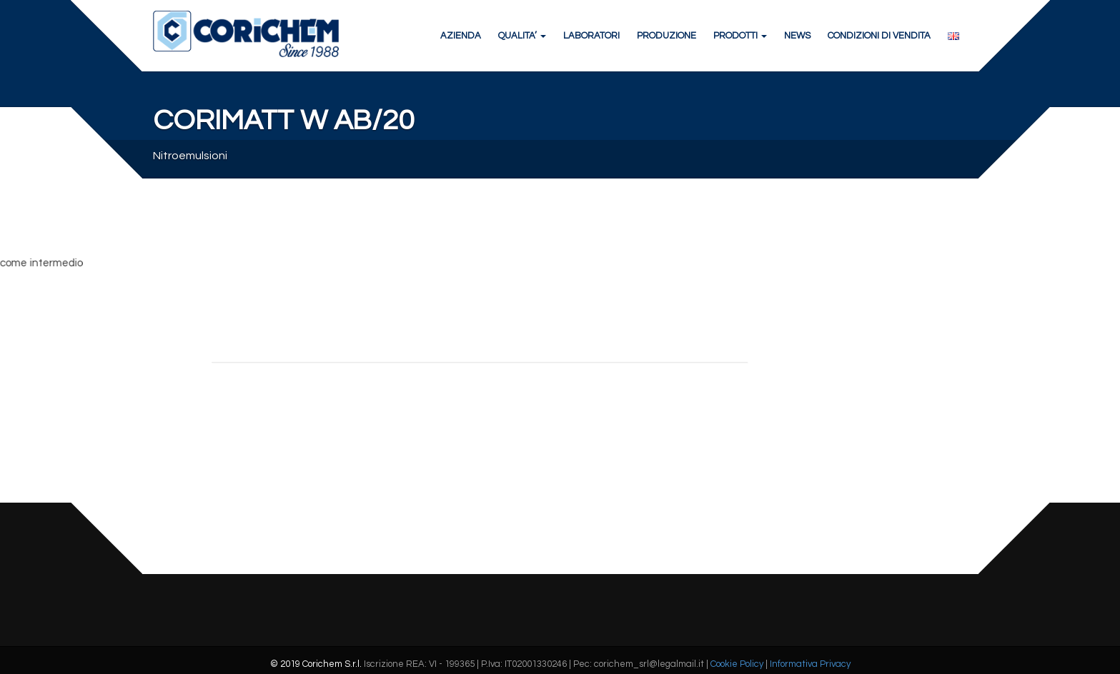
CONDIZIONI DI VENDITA (879, 36)
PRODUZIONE (666, 36)
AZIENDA (460, 36)
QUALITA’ (522, 36)
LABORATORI (591, 36)
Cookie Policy (736, 664)
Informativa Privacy (810, 664)
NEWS (797, 36)
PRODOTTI (740, 36)
